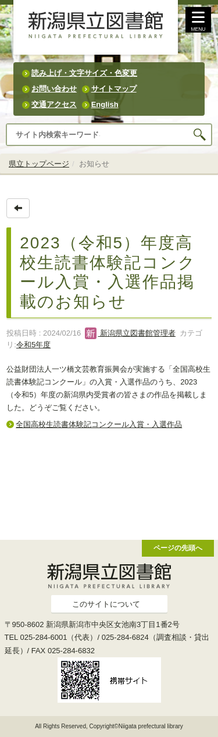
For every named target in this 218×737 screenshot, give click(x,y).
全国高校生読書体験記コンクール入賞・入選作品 (99, 424)
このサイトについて (106, 604)
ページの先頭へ (177, 547)
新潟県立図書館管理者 (130, 333)
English (105, 104)
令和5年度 (33, 344)
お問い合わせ (54, 88)
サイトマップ (114, 88)
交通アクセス (54, 104)
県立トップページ (39, 163)
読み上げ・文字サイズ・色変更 (84, 73)
